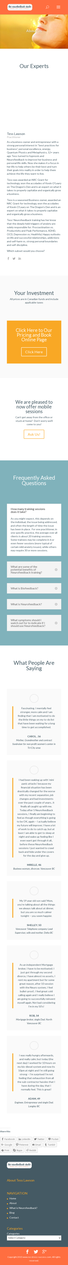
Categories (13, 1233)
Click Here (34, 352)
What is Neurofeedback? (23, 1207)
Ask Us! (34, 434)
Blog (12, 1212)
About (13, 1203)
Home (12, 1198)
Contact (14, 1217)
